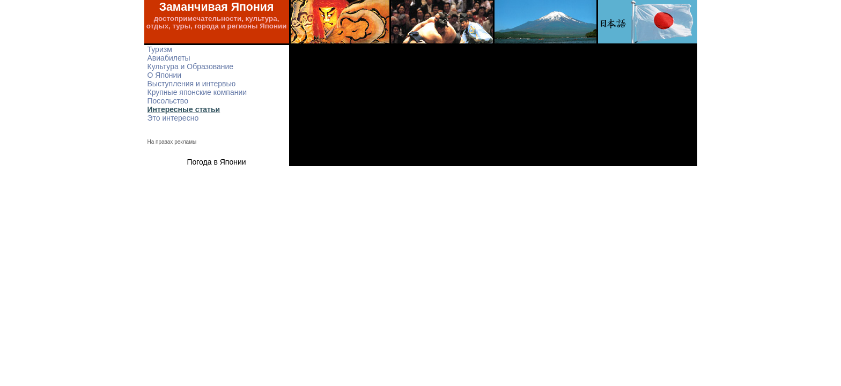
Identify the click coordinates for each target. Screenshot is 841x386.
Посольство (167, 100)
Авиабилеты (168, 58)
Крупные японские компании (197, 92)
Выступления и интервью (191, 83)
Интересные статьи (183, 109)
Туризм (159, 49)
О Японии (164, 75)
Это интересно (173, 118)
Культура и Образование (190, 66)
